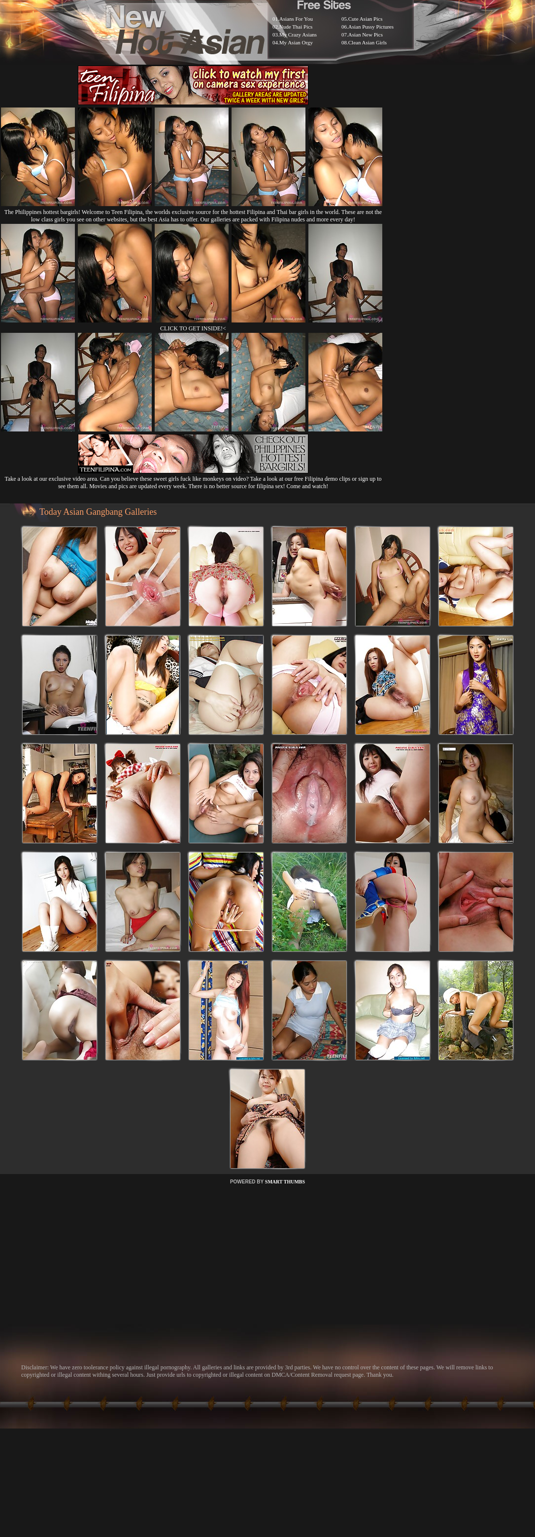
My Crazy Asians (298, 34)
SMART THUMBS (285, 1181)
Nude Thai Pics (296, 27)
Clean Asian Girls (367, 42)
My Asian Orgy (296, 42)
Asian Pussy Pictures (371, 27)
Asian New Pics (365, 34)
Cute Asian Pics (365, 19)
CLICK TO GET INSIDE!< (193, 328)
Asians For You (296, 19)
